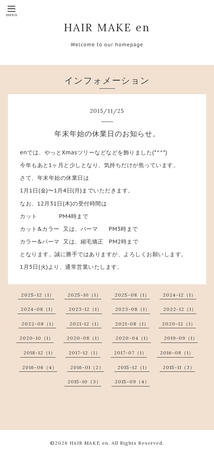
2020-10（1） (36, 338)
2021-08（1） (132, 324)
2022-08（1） (38, 324)
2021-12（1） (85, 324)
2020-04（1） (133, 338)
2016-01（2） (87, 367)
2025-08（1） (132, 295)
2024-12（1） (179, 295)
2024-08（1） (38, 309)
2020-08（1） (84, 338)
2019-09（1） (181, 338)
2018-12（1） (39, 353)
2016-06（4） (39, 367)
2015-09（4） (132, 381)
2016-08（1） (177, 353)
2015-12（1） (134, 367)
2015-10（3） (84, 381)
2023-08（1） (132, 309)
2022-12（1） (180, 309)
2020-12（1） (179, 324)
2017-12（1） (84, 353)
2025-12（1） (37, 295)
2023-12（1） (85, 309)
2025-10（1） (84, 295)
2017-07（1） (130, 353)
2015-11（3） (179, 367)
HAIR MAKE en (107, 27)
